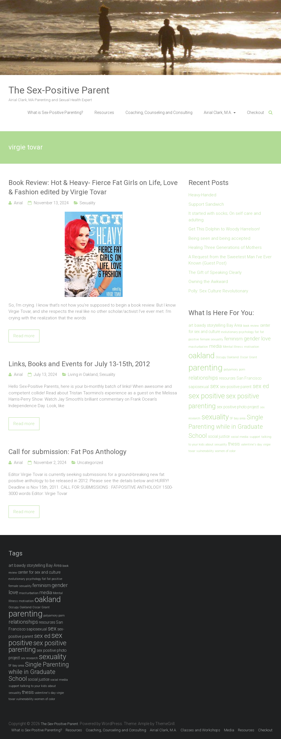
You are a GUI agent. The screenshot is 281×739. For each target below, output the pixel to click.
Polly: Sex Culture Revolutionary (218, 290)
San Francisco (249, 378)
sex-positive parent (235, 386)
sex (214, 386)
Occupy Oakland (227, 357)
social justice (219, 436)
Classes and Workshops (200, 730)
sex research (29, 658)
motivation (251, 347)
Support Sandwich (206, 204)
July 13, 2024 (45, 374)
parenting (205, 367)
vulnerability (205, 451)
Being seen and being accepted (219, 238)
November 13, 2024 (51, 203)
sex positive (206, 396)
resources (227, 378)
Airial (18, 203)
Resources (104, 112)
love (266, 339)
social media (239, 437)
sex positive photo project (238, 407)
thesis (234, 444)
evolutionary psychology (237, 332)
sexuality (215, 417)
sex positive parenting (37, 646)
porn (242, 369)
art (190, 325)
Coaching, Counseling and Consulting (158, 112)
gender (252, 339)
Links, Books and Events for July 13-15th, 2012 (79, 364)
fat (257, 332)
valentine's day (251, 444)
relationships (203, 378)
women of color (225, 451)
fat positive (54, 579)
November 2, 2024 (50, 462)
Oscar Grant (248, 357)
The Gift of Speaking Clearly (215, 272)
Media (229, 730)
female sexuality (211, 339)
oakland (201, 355)
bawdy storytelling (209, 325)
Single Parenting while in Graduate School (225, 427)
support (254, 437)
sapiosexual (198, 386)
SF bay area (238, 418)
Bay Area (234, 325)
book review (251, 326)
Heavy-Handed (202, 194)
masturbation (198, 347)
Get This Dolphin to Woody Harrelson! (224, 229)
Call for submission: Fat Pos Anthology (67, 452)
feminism (233, 339)
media (215, 346)
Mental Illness (233, 347)
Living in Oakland (83, 374)
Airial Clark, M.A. (218, 112)
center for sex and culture (39, 572)
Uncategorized (90, 462)
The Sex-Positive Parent (59, 90)
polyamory (231, 369)
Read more (24, 335)
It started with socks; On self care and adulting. (224, 216)
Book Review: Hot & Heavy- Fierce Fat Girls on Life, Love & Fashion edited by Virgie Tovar (93, 187)
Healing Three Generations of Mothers (225, 247)
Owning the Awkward (208, 281)
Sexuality (87, 203)
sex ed (261, 386)
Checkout (255, 112)
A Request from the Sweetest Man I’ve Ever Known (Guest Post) (230, 260)
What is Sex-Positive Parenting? (55, 112)
